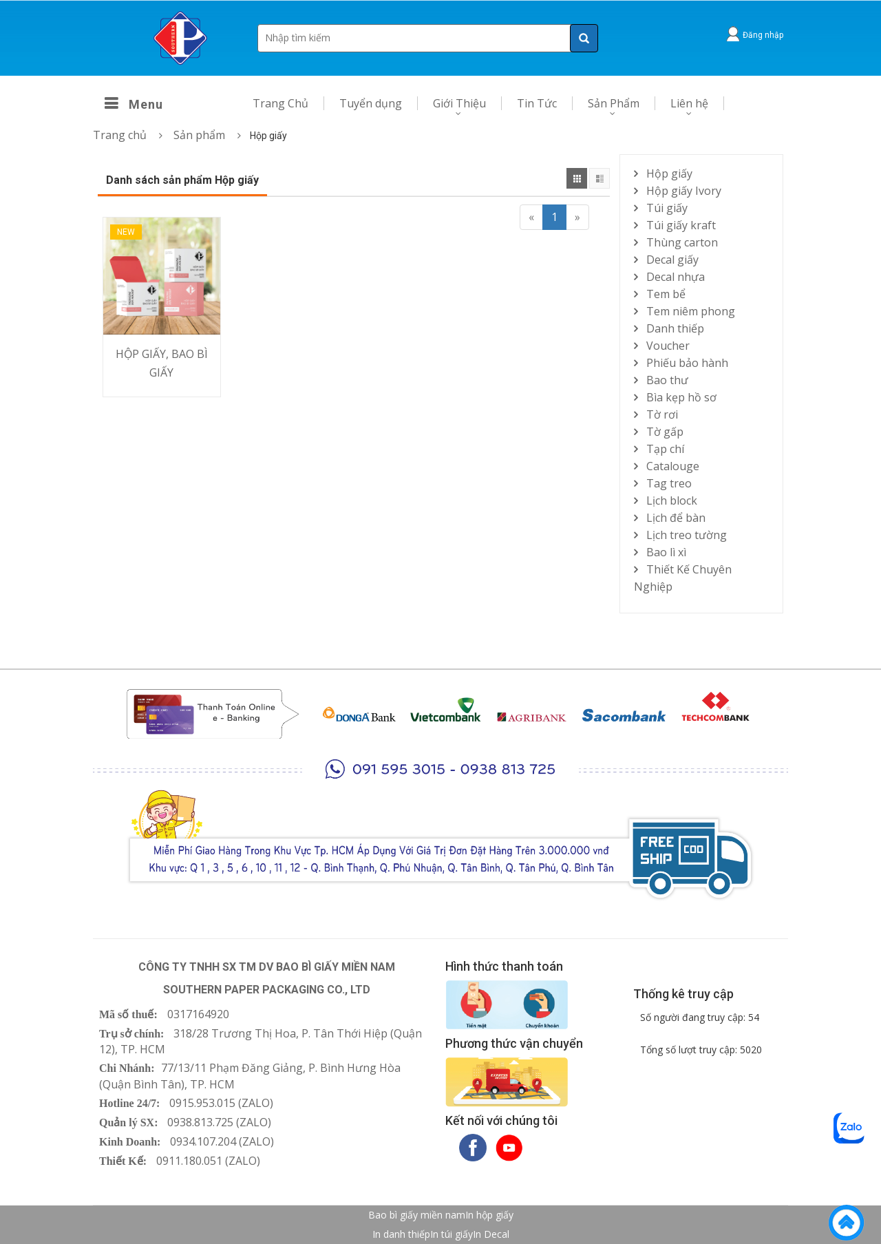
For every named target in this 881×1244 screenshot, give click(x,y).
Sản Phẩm (613, 103)
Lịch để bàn (675, 517)
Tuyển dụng (370, 103)
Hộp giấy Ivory (683, 190)
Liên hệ (689, 103)
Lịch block (671, 500)
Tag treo (669, 483)
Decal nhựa (675, 276)
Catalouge (672, 466)
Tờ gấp (664, 431)
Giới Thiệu (459, 103)
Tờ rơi (662, 414)
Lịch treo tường (686, 534)
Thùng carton (682, 242)
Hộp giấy (669, 173)
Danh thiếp (675, 328)
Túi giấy (667, 207)
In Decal (491, 1234)
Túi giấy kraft (681, 225)
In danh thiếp (401, 1234)
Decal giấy (672, 259)
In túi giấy (451, 1234)
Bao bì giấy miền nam (416, 1214)
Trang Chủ (280, 103)
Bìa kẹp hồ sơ (681, 397)
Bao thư (667, 380)
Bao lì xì (666, 552)
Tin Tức (537, 103)
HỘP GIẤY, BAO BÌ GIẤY (162, 363)
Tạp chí (665, 448)
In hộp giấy (489, 1214)
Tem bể (666, 294)
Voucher (668, 345)
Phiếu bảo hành (687, 362)
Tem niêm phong (690, 311)
